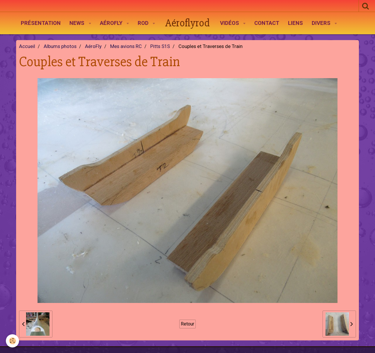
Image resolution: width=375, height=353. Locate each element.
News (77, 23)
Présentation (41, 23)
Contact (266, 23)
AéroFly (112, 23)
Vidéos (230, 23)
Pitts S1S (160, 46)
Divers (322, 23)
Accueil (27, 46)
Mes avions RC (126, 46)
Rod (144, 23)
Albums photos (60, 46)
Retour (187, 324)
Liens (295, 23)
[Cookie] (12, 340)
